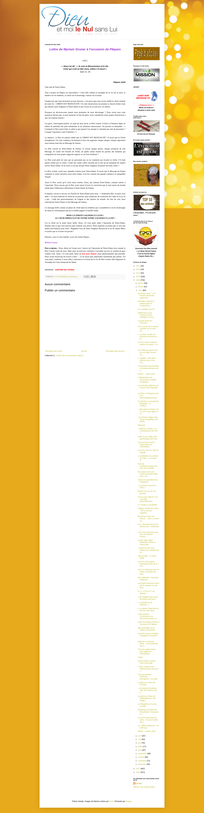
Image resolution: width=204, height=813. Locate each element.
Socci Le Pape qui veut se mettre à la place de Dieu (148, 572)
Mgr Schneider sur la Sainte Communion (146, 629)
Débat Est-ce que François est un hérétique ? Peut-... (146, 315)
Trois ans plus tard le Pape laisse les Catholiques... (146, 444)
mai (140, 739)
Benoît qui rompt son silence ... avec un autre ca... (148, 518)
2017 (138, 769)
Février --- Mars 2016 (146, 374)
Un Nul (139, 783)
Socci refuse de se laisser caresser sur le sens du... (148, 328)
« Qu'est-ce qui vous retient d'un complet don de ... (148, 550)
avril (140, 736)
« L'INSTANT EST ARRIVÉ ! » (145, 604)
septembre (142, 753)
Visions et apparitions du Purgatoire (148, 481)
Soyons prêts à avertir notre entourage (146, 662)
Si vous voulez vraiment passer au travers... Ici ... (148, 344)
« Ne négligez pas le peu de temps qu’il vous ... (148, 598)
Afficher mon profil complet (144, 787)
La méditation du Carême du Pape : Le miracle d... (148, 458)
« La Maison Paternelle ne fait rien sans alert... (148, 609)
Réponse (141, 425)
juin (140, 743)
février (141, 287)
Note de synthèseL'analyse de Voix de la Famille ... (147, 466)
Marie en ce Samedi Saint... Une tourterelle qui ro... (148, 643)
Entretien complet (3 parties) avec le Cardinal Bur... (146, 303)
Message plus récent (53, 351)
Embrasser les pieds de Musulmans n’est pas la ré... (148, 712)
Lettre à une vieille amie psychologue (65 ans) (147, 438)
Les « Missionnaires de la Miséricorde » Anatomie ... (148, 526)
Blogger (129, 801)
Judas (140, 657)
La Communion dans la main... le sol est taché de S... (148, 720)
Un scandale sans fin (146, 309)
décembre (142, 764)
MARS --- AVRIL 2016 (146, 731)
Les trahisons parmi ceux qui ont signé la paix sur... (148, 352)
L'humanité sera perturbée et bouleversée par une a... (148, 368)
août (140, 750)
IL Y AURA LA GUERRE (147, 505)
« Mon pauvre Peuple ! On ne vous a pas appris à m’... (148, 411)
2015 (138, 276)
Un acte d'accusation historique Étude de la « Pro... (148, 564)
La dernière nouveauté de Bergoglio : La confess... (148, 403)
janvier (141, 283)
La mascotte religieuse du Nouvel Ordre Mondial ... (148, 387)
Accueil (84, 351)
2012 (138, 266)
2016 (138, 280)
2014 (138, 273)
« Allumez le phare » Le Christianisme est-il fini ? (148, 431)
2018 (138, 772)
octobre (141, 757)
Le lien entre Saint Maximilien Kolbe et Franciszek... (146, 542)
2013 (138, 269)
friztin (111, 801)
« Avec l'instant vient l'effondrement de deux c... (148, 669)
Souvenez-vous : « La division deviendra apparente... (146, 295)
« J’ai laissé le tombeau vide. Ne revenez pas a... (147, 690)
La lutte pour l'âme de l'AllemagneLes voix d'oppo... (147, 698)
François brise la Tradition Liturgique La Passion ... (148, 636)
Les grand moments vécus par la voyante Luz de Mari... (148, 585)
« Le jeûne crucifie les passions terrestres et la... (147, 336)
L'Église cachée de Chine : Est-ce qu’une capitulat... (148, 510)
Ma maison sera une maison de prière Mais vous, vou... (148, 474)
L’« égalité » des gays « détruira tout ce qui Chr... (147, 360)
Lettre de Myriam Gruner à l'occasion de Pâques (148, 623)
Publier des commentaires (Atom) (69, 355)
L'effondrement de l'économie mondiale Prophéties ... (147, 379)
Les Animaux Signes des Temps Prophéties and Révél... (148, 419)
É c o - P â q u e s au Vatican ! (146, 592)
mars (140, 290)
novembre (142, 761)
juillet (140, 746)
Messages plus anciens (115, 351)
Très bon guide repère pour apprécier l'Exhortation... (147, 651)
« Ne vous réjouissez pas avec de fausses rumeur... (148, 534)
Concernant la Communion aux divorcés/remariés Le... (148, 616)
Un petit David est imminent (145, 322)
